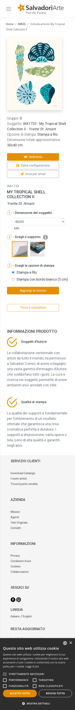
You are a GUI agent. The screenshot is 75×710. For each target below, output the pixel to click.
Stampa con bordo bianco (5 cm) (42, 279)
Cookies (16, 566)
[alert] (37, 674)
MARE (22, 24)
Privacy (15, 555)
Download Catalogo (23, 473)
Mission (15, 511)
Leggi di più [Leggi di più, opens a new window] (32, 666)
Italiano (15, 616)
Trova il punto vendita (24, 484)
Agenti (15, 517)
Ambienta (33, 157)
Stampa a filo (26, 272)
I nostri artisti (19, 478)
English (27, 616)
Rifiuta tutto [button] (55, 693)
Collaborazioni (20, 571)
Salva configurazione (33, 165)
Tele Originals (19, 522)
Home (10, 24)
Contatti (16, 528)
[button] (37, 703)
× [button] (70, 642)
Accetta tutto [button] (20, 693)
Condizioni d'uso (21, 561)
